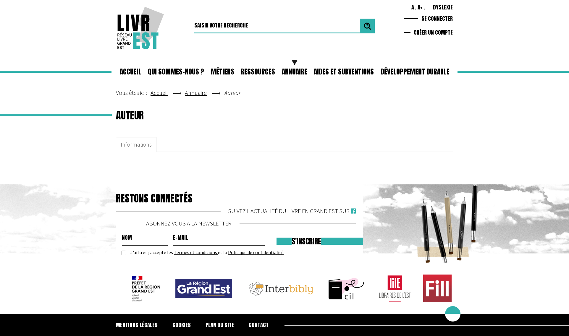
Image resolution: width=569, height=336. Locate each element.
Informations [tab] (136, 144)
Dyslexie (443, 7)
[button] (222, 72)
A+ (420, 7)
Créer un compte (433, 32)
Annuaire (294, 71)
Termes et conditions (196, 252)
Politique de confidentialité (256, 252)
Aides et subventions (344, 71)
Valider (367, 26)
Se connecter (437, 18)
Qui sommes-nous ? (176, 71)
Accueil (130, 71)
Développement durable (415, 71)
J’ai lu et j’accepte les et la (207, 252)
